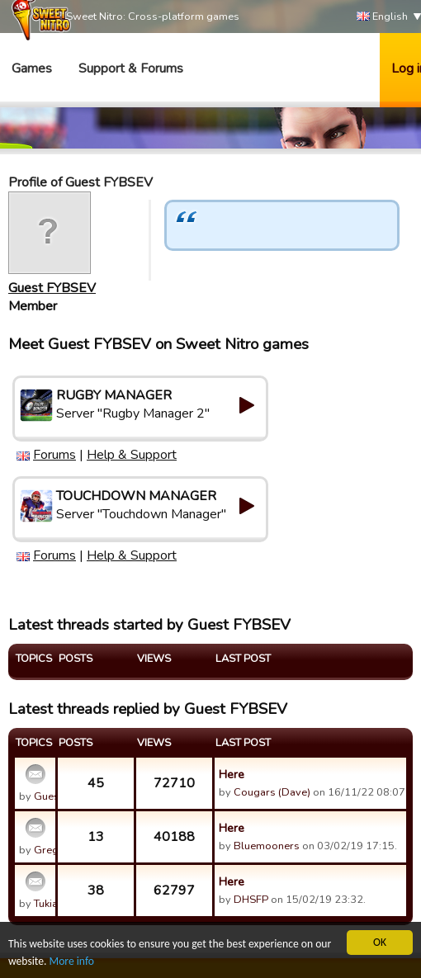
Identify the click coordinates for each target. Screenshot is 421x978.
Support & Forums (130, 68)
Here (231, 774)
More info (72, 961)
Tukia (46, 903)
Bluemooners (267, 846)
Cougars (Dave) (272, 792)
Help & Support (132, 455)
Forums (54, 455)
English (382, 17)
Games (32, 68)
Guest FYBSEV (52, 288)
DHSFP (251, 899)
